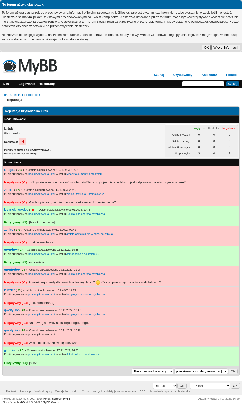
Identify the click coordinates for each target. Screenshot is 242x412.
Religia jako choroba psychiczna (85, 213)
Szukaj (159, 75)
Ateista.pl (25, 391)
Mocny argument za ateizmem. (84, 173)
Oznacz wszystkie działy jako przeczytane (109, 391)
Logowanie (27, 84)
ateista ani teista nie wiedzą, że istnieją (89, 233)
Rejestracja (47, 84)
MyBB (21, 402)
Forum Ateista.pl (13, 95)
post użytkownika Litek (41, 173)
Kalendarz (209, 75)
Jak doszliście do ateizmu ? (82, 253)
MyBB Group (51, 402)
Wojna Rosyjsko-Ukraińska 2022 (85, 193)
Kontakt (11, 391)
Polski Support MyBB (57, 398)
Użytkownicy (183, 75)
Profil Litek (33, 95)
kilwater (9, 290)
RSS (143, 391)
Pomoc (231, 75)
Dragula (9, 170)
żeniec (8, 190)
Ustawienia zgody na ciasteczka (169, 391)
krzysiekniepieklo (16, 209)
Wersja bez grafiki (66, 391)
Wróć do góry (43, 391)
